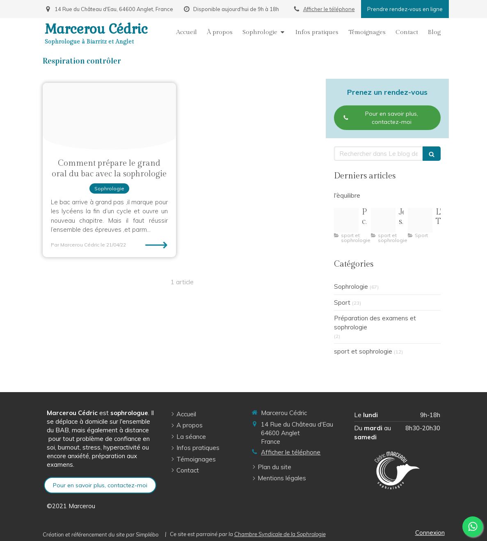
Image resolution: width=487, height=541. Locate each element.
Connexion (430, 532)
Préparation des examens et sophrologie (375, 322)
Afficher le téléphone (329, 9)
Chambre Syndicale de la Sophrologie (280, 534)
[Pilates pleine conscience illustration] (346, 220)
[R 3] (383, 220)
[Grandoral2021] (109, 116)
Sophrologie (351, 286)
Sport (342, 302)
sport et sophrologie (363, 351)
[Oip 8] (420, 220)
